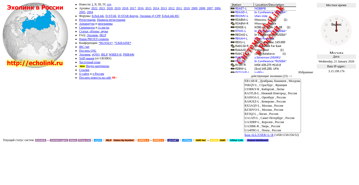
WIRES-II (115, 54)
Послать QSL (88, 50)
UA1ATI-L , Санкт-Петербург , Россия (272, 118)
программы (105, 23)
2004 (90, 12)
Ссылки (84, 70)
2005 (82, 12)
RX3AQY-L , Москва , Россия (272, 106)
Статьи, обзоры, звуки (93, 31)
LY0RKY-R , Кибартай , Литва (272, 89)
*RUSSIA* (106, 43)
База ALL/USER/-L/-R (258, 135)
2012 (171, 8)
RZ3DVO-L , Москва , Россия (272, 110)
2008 (202, 8)
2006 (217, 8)
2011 (179, 8)
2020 (110, 8)
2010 (187, 8)
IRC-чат (84, 47)
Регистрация (87, 20)
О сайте (84, 74)
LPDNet (187, 140)
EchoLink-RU (170, 16)
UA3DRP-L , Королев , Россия (272, 122)
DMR (222, 140)
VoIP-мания (86, 58)
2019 (117, 8)
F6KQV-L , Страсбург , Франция (272, 85)
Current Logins (59, 140)
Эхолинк (92, 35)
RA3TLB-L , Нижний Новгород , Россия (272, 93)
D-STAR (110, 16)
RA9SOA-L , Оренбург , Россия (272, 98)
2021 (102, 8)
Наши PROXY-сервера (94, 39)
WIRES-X (159, 140)
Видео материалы (97, 66)
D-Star (214, 140)
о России (98, 74)
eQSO (95, 54)
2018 (125, 8)
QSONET (173, 140)
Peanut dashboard (258, 140)
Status (73, 140)
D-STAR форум (128, 16)
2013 (163, 8)
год (109, 4)
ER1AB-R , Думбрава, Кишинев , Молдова (272, 81)
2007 (210, 8)
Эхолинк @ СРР (149, 16)
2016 (140, 8)
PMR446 (128, 54)
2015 (148, 8)
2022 (94, 8)
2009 (194, 8)
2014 (156, 8)
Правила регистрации (111, 20)
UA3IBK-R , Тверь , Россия (272, 126)
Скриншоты (87, 27)
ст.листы (103, 27)
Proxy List (84, 140)
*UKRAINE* (122, 43)
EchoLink (98, 16)
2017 (133, 8)
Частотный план (89, 62)
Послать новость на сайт (95, 77)
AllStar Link (236, 140)
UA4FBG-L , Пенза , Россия (272, 130)
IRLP (102, 35)
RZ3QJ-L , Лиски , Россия (272, 114)
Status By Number (124, 140)
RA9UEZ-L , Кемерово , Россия (272, 102)
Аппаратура (87, 23)
